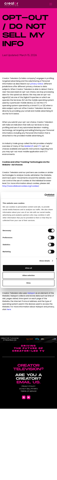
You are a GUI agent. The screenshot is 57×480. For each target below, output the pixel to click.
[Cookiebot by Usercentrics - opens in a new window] (44, 195)
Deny (28, 283)
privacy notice (36, 83)
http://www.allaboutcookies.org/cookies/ (20, 186)
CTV (40, 146)
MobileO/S (28, 146)
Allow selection (28, 275)
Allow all (28, 268)
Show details (44, 261)
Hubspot (31, 293)
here (9, 309)
